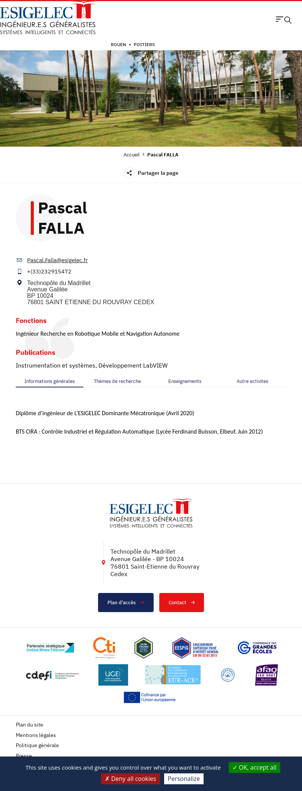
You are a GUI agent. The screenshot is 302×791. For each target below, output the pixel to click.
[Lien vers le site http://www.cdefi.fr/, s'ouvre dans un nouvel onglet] (53, 675)
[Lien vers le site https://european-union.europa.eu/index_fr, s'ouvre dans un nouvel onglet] (151, 697)
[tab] (49, 381)
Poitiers (144, 44)
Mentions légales (36, 735)
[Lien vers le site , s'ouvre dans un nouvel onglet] (143, 648)
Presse (24, 756)
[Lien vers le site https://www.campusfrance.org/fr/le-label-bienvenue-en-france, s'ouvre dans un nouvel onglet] (228, 675)
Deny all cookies (130, 778)
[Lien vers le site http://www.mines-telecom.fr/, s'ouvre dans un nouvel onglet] (50, 648)
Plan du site (29, 725)
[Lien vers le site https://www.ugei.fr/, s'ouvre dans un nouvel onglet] (113, 675)
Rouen (118, 44)
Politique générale (37, 745)
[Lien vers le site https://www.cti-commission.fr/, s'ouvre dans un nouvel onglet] (104, 648)
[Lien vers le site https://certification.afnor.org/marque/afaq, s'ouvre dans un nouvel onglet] (266, 675)
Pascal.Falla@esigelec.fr (57, 260)
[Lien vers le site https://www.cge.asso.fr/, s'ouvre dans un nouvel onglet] (257, 647)
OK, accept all (255, 767)
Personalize (184, 778)
